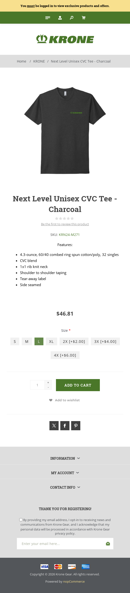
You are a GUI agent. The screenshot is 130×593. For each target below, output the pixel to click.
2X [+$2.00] (74, 341)
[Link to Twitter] (54, 425)
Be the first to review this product (65, 224)
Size (65, 330)
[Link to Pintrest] (75, 425)
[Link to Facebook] (64, 425)
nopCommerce (74, 581)
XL (51, 341)
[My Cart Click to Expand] (83, 18)
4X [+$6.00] (65, 355)
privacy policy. (65, 533)
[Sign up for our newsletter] (65, 543)
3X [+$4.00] (105, 341)
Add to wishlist (67, 400)
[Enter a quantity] (37, 385)
